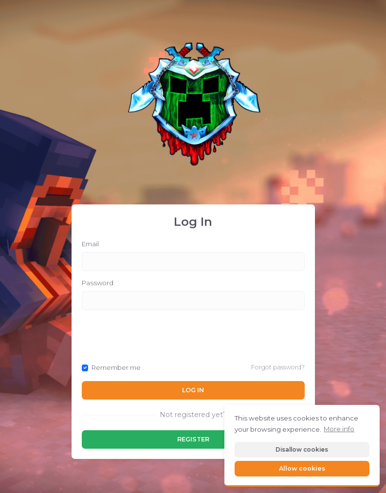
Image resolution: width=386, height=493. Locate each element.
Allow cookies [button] (302, 468)
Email (90, 244)
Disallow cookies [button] (302, 449)
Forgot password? (278, 367)
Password (97, 283)
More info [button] (339, 429)
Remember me (116, 367)
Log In (193, 390)
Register (193, 439)
